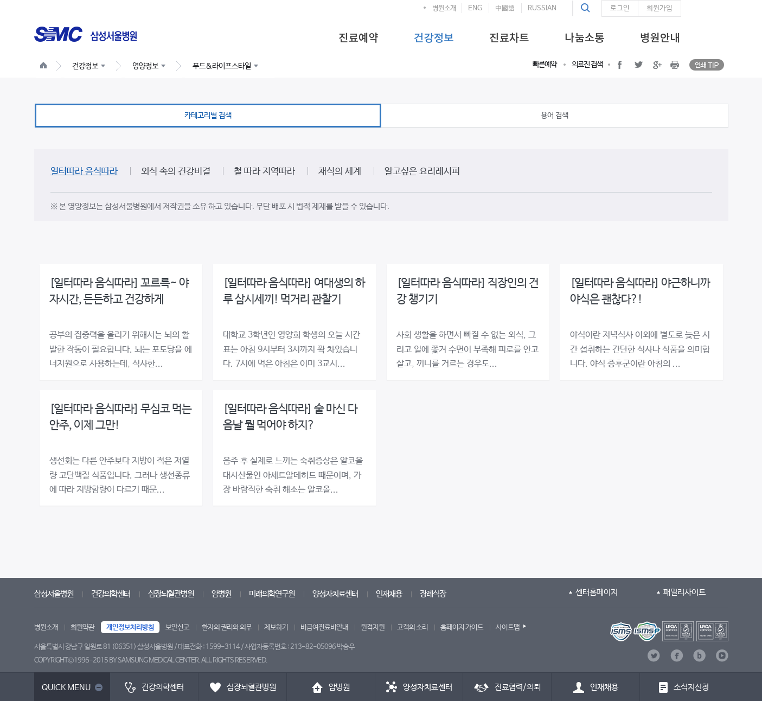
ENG (475, 8)
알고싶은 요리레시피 (422, 172)
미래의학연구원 (271, 593)
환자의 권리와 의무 (227, 627)
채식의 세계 (339, 172)
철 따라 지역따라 (264, 172)
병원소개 (444, 8)
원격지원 (373, 627)
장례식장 (433, 593)
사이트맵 (508, 627)
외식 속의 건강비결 (175, 172)
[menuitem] (358, 36)
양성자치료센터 (335, 593)
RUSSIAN (542, 8)
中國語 (505, 8)
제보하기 (276, 627)
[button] (586, 8)
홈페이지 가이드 (461, 627)
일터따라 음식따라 (84, 172)
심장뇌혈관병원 (171, 593)
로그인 (620, 8)
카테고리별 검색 (208, 115)
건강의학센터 (110, 593)
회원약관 (82, 627)
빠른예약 (544, 64)
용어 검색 (554, 115)
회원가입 (659, 8)
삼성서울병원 (53, 593)
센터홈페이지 (596, 592)
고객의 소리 (412, 627)
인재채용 (389, 593)
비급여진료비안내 (324, 627)
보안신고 (177, 627)
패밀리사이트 (684, 592)
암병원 (221, 593)
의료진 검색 (587, 64)
